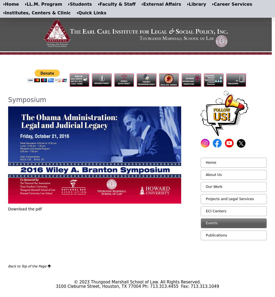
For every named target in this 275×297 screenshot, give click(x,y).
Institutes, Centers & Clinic (38, 12)
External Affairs (162, 4)
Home (12, 4)
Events (212, 223)
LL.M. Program (44, 4)
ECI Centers (216, 211)
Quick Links (92, 12)
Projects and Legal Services (230, 199)
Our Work (214, 187)
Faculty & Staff (118, 4)
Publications (216, 235)
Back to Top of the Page (27, 266)
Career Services (233, 4)
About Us (214, 175)
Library (197, 4)
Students (81, 4)
